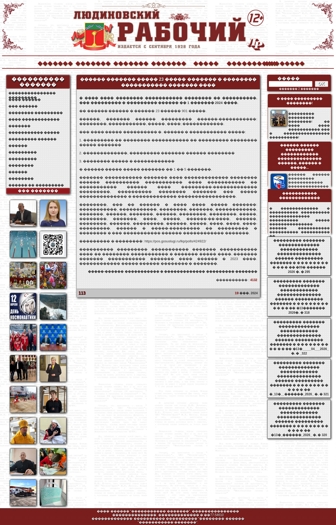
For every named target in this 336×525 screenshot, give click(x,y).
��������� (22, 152)
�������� (281, 63)
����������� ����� (34, 132)
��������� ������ (32, 139)
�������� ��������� (35, 113)
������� (55, 63)
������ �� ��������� (36, 185)
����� (205, 63)
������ (17, 146)
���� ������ (24, 100)
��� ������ (23, 106)
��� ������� (38, 191)
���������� (244, 63)
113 (82, 293)
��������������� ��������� (32, 93)
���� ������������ (34, 119)
